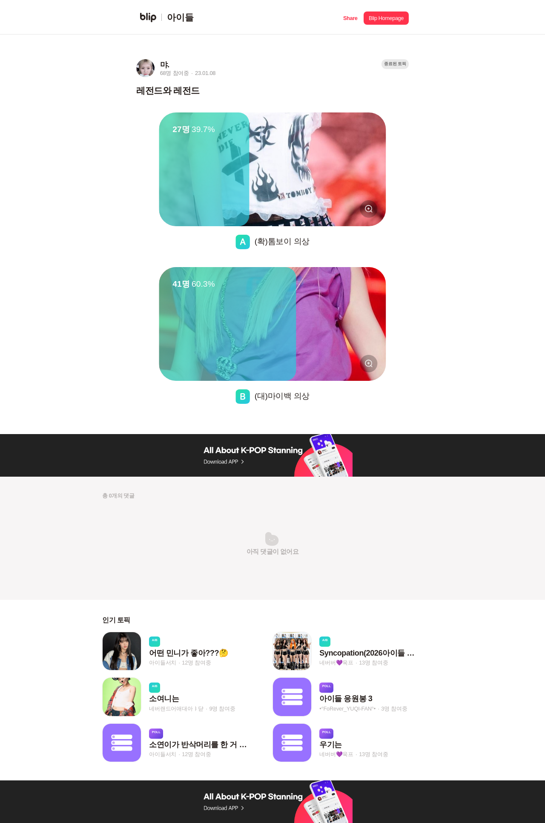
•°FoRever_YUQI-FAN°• (347, 708)
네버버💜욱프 (336, 662)
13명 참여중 (373, 662)
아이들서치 (162, 662)
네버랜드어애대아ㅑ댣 (176, 708)
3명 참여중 (394, 708)
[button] (350, 17)
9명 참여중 (222, 708)
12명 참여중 (196, 662)
